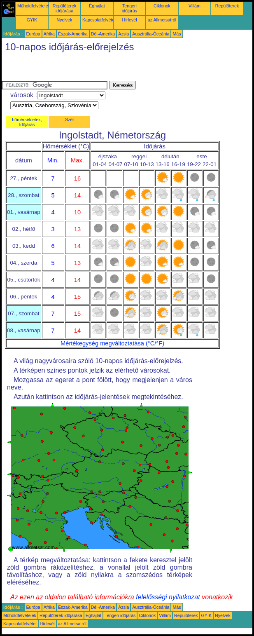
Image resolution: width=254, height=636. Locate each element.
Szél (69, 119)
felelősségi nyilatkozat (168, 597)
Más (176, 33)
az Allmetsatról (162, 19)
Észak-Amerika (73, 33)
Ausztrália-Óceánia (150, 33)
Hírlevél (129, 19)
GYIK (32, 19)
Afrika (49, 33)
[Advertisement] (98, 68)
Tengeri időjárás (129, 8)
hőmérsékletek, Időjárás (27, 122)
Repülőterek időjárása (64, 8)
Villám (194, 5)
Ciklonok (162, 5)
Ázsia (123, 33)
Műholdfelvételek (33, 5)
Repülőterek (227, 5)
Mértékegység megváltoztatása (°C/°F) (112, 343)
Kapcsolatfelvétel (99, 19)
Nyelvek (64, 19)
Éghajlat (97, 5)
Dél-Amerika (103, 33)
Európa (33, 33)
